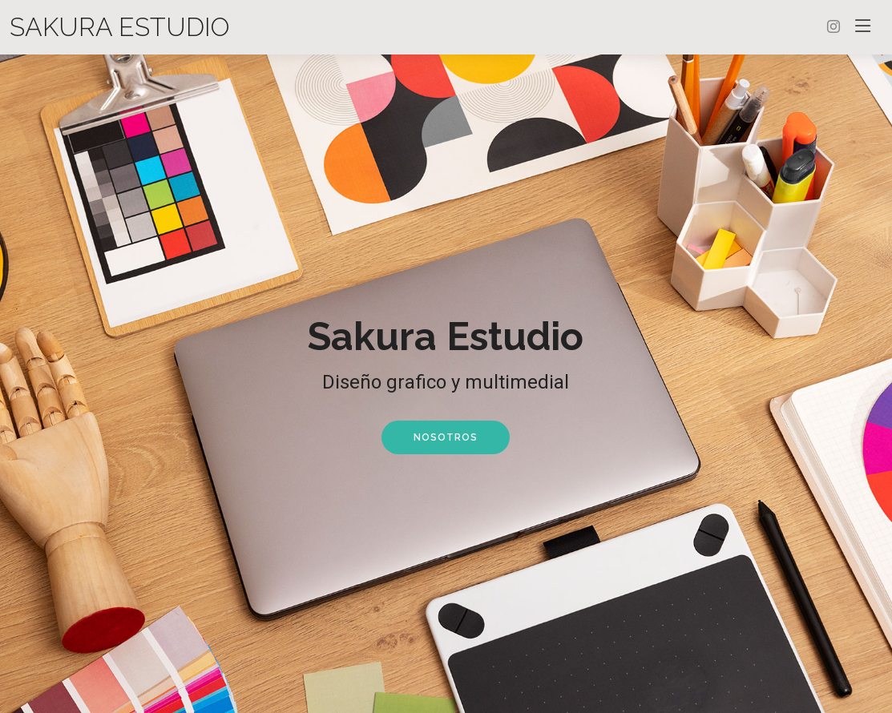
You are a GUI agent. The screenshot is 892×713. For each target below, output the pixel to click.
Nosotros (446, 437)
